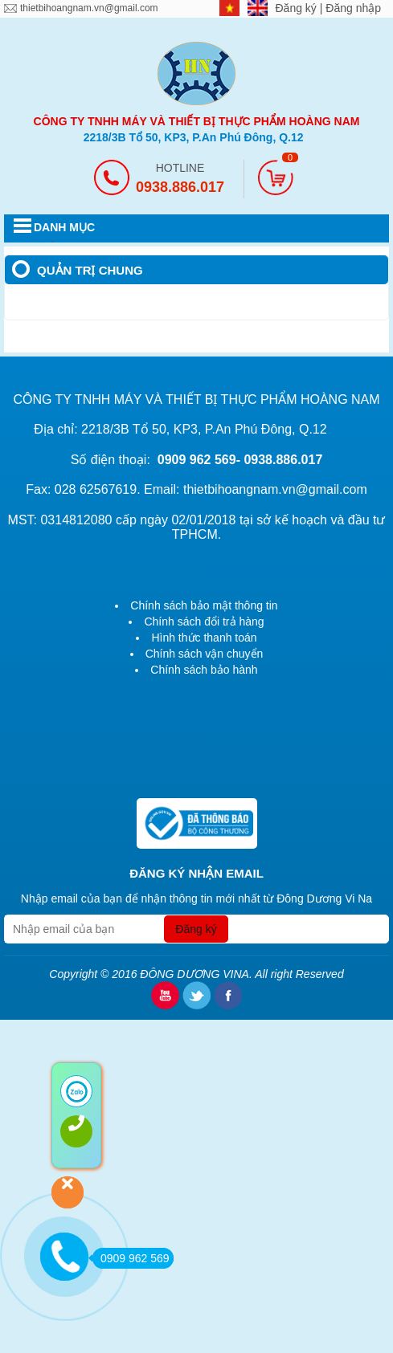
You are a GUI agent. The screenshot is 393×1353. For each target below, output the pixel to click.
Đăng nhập (353, 8)
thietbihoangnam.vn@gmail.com (89, 8)
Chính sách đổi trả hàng (204, 621)
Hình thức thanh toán (203, 637)
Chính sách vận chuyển (204, 653)
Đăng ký (298, 8)
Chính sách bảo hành (203, 669)
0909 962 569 (131, 1258)
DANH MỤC (64, 227)
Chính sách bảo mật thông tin (203, 605)
